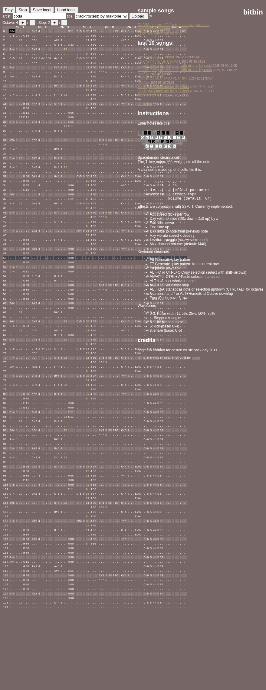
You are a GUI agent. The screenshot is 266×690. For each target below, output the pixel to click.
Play (9, 10)
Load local (66, 10)
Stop (22, 10)
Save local (42, 10)
